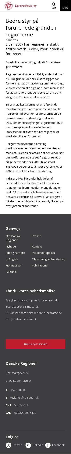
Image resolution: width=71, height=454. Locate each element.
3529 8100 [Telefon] (17, 390)
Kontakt (37, 246)
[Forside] (18, 5)
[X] (15, 445)
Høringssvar (14, 265)
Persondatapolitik (43, 253)
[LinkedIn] (35, 445)
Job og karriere (15, 253)
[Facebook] (55, 445)
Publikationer (40, 265)
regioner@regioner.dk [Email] (24, 397)
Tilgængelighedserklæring (48, 259)
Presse (36, 236)
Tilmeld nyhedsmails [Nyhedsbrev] (35, 344)
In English (12, 259)
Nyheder (11, 246)
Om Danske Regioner (13, 238)
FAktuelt (11, 272)
